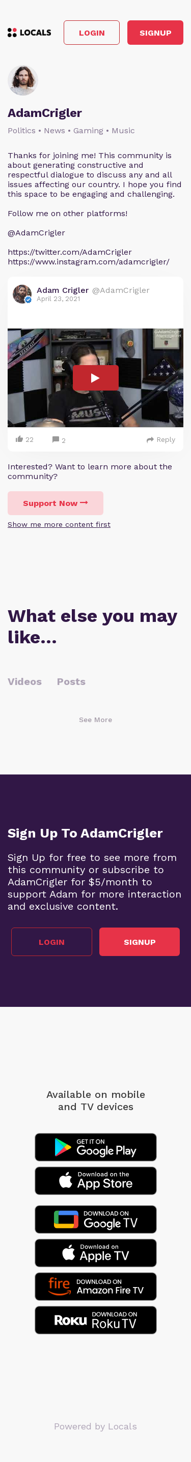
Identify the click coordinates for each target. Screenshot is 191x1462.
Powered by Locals (95, 1426)
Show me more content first (59, 524)
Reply (161, 439)
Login (92, 33)
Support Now (55, 503)
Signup (156, 33)
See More (95, 719)
